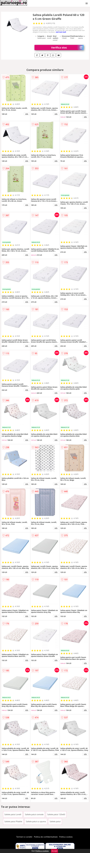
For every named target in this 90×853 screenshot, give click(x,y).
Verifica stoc (67, 47)
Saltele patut (55, 821)
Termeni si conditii (24, 837)
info (26, 114)
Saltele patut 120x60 (56, 814)
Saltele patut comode (34, 814)
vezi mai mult (61, 32)
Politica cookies (66, 837)
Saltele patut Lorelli (12, 814)
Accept (54, 851)
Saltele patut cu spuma (36, 821)
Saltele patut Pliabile (13, 821)
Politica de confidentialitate (46, 837)
